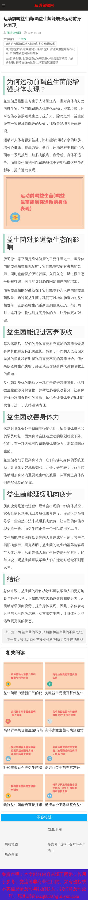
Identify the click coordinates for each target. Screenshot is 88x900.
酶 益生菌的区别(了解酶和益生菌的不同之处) (50, 632)
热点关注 (11, 854)
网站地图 (11, 844)
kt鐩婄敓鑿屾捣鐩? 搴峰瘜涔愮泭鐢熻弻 (30, 43)
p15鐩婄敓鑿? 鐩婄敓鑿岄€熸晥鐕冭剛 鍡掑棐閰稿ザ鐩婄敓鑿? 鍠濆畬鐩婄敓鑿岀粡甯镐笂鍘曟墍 (39, 60)
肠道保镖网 (14, 32)
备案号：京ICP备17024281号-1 (67, 848)
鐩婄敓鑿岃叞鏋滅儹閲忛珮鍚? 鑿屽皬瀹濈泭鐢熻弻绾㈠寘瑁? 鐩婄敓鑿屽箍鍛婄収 (40, 51)
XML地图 (55, 829)
